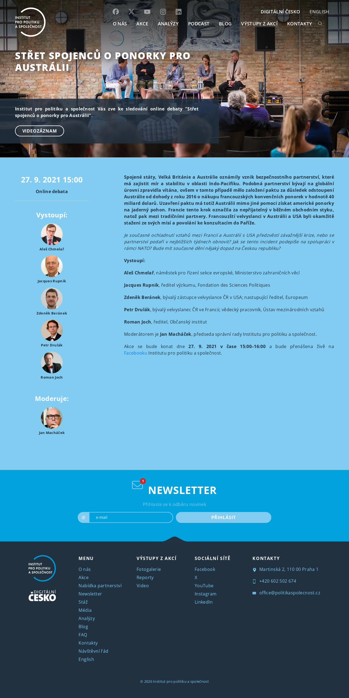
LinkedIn (204, 602)
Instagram (206, 594)
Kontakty (88, 643)
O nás (85, 569)
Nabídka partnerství (100, 586)
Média (85, 610)
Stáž (83, 602)
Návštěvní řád (93, 651)
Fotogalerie (149, 569)
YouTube (204, 586)
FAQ (83, 635)
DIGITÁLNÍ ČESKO (280, 11)
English (319, 11)
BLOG (225, 23)
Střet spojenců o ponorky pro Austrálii (103, 61)
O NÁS (120, 23)
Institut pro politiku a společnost (181, 681)
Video (143, 586)
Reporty (145, 577)
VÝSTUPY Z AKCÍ (156, 558)
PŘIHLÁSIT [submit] (223, 517)
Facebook (205, 569)
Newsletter (90, 594)
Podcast (198, 23)
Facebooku (135, 353)
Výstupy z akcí (259, 23)
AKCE (142, 23)
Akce (84, 577)
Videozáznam (39, 131)
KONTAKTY (299, 23)
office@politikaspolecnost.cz (286, 593)
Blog (83, 627)
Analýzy (168, 23)
